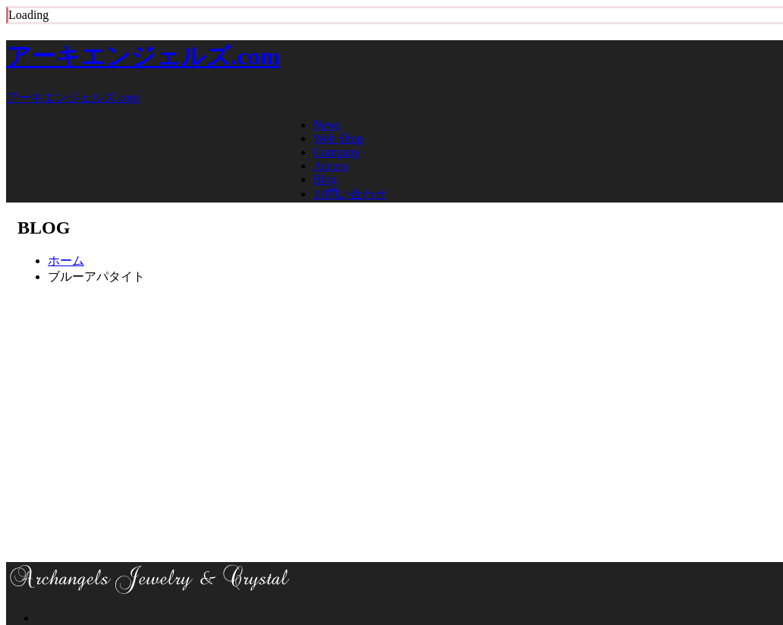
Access (330, 165)
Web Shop (338, 138)
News (327, 124)
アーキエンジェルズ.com (143, 56)
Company (336, 152)
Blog (325, 179)
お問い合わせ (349, 193)
